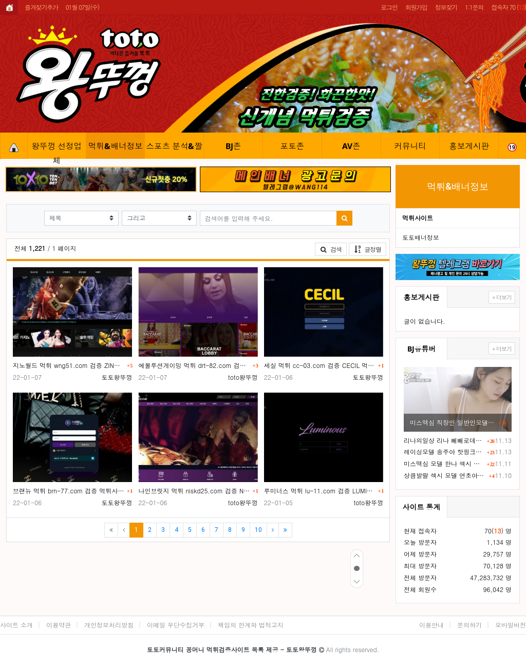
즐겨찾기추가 (41, 7)
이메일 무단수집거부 (175, 624)
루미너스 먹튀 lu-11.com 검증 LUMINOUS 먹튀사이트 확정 (319, 490)
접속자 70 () (508, 7)
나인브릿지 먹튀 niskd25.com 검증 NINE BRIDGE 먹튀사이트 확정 (194, 490)
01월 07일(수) (82, 7)
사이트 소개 (16, 624)
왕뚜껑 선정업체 (56, 149)
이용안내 (431, 624)
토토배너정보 (420, 237)
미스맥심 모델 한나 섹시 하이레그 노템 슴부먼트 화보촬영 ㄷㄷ (443, 463)
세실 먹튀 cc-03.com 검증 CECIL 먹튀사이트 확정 (319, 365)
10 (258, 529)
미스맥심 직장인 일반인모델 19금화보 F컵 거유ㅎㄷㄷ (452, 422)
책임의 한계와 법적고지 (251, 624)
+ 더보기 (502, 297)
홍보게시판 (469, 146)
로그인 (389, 7)
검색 (331, 249)
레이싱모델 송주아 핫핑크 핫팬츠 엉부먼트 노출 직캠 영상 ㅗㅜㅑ (443, 451)
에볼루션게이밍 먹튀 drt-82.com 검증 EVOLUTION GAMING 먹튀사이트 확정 (194, 365)
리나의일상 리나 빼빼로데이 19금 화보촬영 (443, 440)
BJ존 (233, 146)
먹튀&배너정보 (115, 146)
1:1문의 (474, 7)
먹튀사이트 (417, 217)
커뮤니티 (410, 146)
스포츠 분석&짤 (174, 146)
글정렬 (370, 248)
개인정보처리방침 (109, 624)
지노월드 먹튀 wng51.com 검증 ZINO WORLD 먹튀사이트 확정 (68, 365)
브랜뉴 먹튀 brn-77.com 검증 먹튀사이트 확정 (68, 490)
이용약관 (58, 624)
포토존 (292, 146)
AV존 (351, 146)
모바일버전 (510, 624)
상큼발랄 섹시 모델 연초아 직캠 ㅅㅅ (444, 475)
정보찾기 (446, 7)
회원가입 (416, 7)
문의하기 (469, 624)
